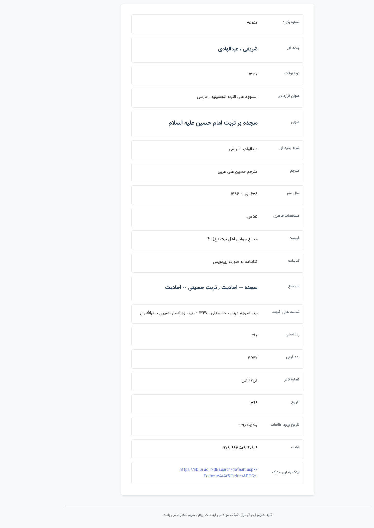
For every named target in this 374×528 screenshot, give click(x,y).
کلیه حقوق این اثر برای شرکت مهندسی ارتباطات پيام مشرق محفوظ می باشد (187, 515)
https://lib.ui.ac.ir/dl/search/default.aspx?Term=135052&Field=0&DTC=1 (188, 473)
